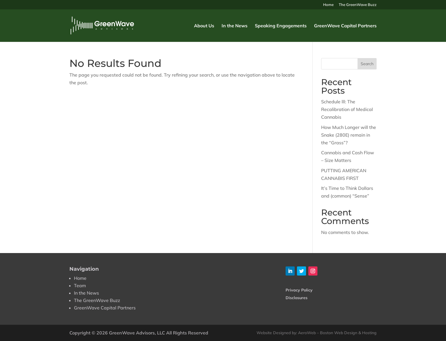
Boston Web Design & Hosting (348, 332)
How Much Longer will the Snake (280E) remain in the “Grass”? (348, 134)
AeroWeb (307, 332)
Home (328, 5)
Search (367, 63)
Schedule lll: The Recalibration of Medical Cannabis (347, 109)
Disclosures (296, 297)
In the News (234, 26)
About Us (204, 26)
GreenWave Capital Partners (345, 26)
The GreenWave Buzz (358, 5)
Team (80, 285)
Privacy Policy (299, 290)
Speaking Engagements (281, 26)
